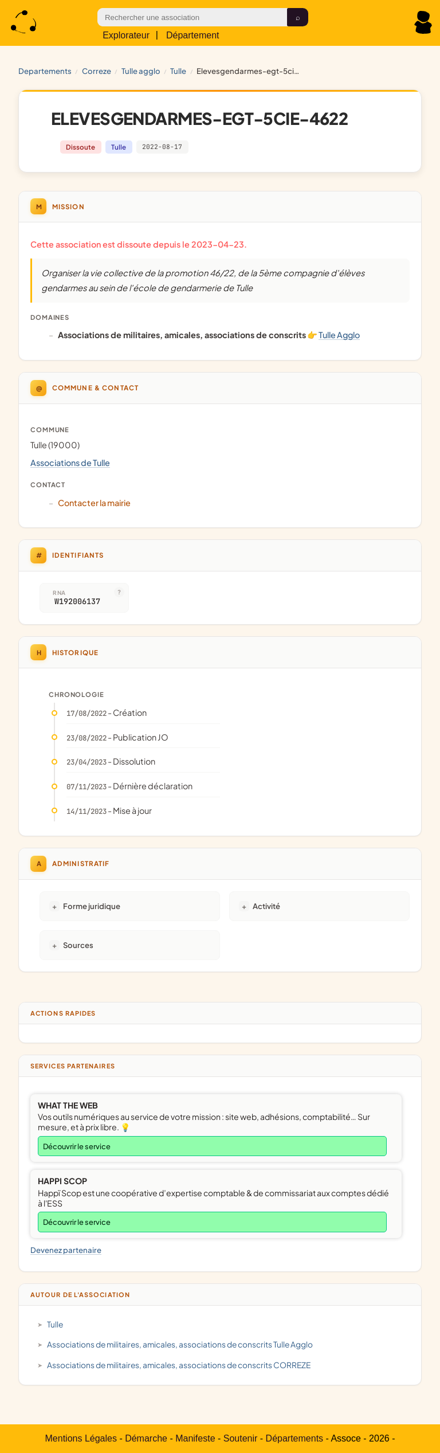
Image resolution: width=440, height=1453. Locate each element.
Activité (266, 906)
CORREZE (96, 71)
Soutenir (240, 1438)
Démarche (146, 1438)
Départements (295, 1438)
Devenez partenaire (65, 1250)
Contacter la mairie (94, 503)
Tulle (178, 71)
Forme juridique (91, 906)
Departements (45, 71)
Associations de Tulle (70, 462)
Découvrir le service (77, 1146)
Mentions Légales (81, 1438)
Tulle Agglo (140, 71)
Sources (78, 945)
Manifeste (195, 1438)
